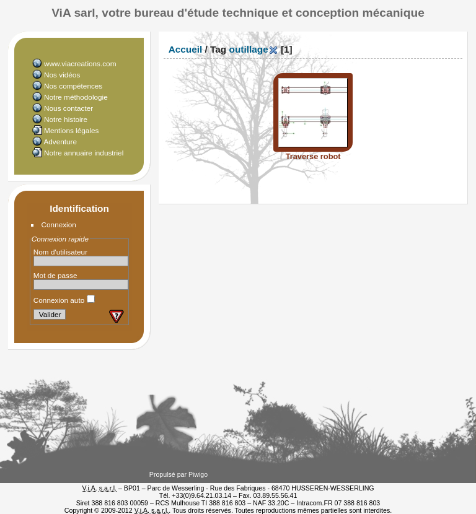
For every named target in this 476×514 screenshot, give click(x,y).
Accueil (186, 49)
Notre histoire (65, 119)
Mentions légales (71, 130)
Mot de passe (55, 275)
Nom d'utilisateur (60, 252)
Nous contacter (68, 108)
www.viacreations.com (80, 63)
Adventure (60, 141)
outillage (248, 49)
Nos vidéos (62, 75)
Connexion (59, 224)
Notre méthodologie (76, 97)
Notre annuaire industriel (83, 153)
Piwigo (198, 474)
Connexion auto (64, 300)
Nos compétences (73, 86)
